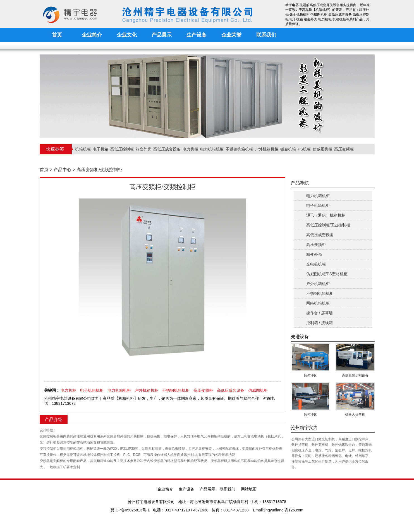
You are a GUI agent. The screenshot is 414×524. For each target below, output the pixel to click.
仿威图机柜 (322, 149)
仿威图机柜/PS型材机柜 (327, 274)
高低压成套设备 (167, 149)
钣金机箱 (288, 149)
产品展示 (207, 489)
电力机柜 (190, 149)
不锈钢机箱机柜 (239, 149)
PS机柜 (304, 149)
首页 (44, 169)
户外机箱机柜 (266, 149)
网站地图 (249, 489)
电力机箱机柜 (212, 149)
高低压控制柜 (122, 149)
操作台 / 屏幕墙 (319, 313)
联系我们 (227, 489)
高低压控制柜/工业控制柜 (328, 225)
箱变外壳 (143, 149)
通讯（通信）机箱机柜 (325, 215)
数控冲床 (310, 375)
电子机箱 (100, 149)
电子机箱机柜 (92, 390)
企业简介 (165, 489)
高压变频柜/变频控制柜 (99, 169)
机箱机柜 (83, 149)
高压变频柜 (344, 149)
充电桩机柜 (316, 264)
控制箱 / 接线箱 (319, 322)
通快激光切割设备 (355, 375)
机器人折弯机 (355, 415)
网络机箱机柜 (318, 303)
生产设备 (186, 489)
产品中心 (62, 169)
